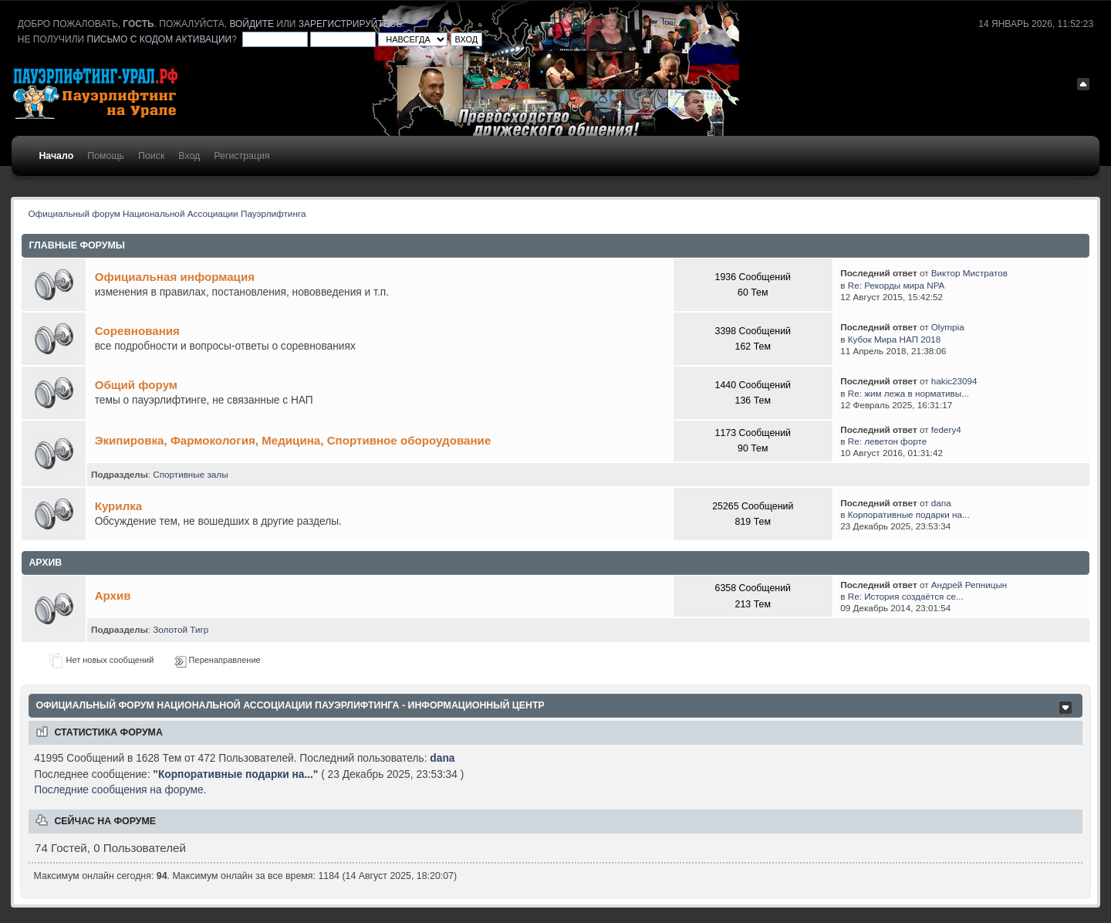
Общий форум (136, 384)
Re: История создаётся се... (906, 596)
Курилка (119, 505)
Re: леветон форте (887, 441)
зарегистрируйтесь (350, 24)
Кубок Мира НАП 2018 (894, 339)
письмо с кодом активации (159, 39)
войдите (251, 24)
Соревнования (137, 330)
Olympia (947, 327)
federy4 (946, 429)
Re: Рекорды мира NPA (896, 285)
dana (941, 503)
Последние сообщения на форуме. (120, 790)
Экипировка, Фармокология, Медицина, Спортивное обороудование (293, 440)
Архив (113, 595)
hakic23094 (954, 381)
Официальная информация (175, 276)
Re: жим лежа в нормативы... (908, 393)
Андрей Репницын (969, 585)
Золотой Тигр (180, 629)
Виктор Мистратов (969, 273)
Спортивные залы (190, 474)
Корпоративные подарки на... (909, 514)
